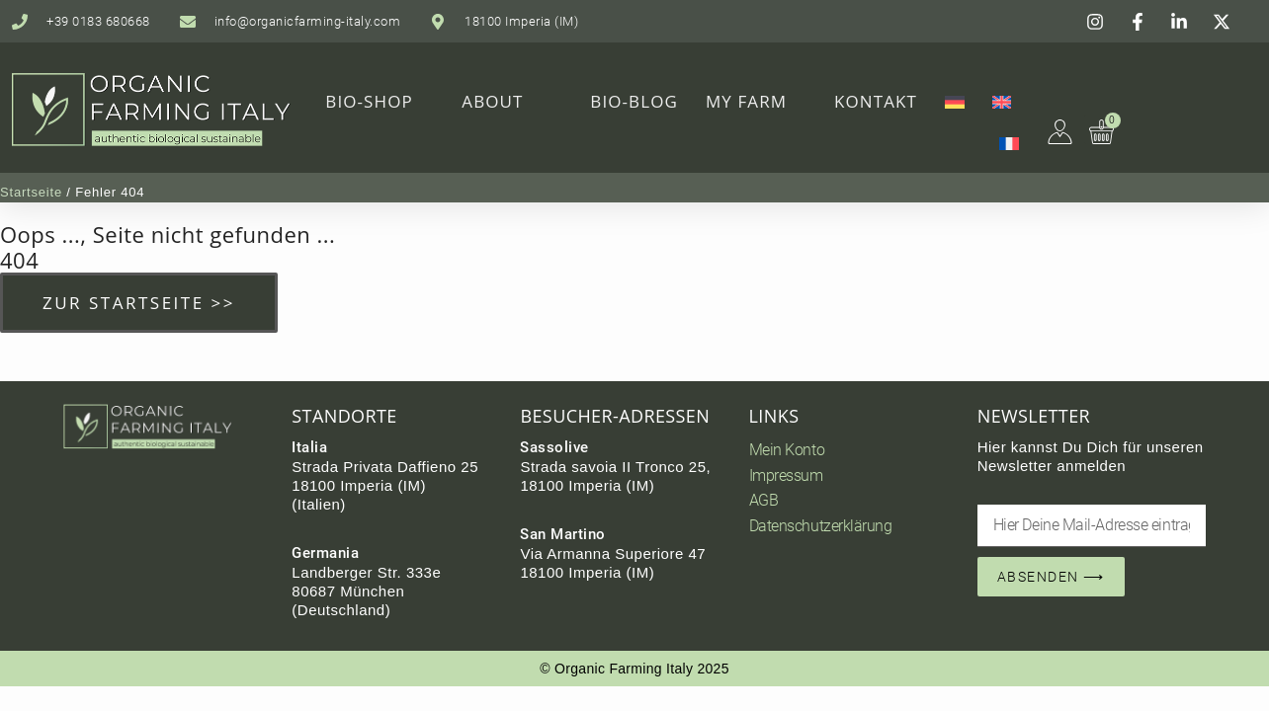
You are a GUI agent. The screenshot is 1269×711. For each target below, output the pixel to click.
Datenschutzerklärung (820, 525)
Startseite (31, 192)
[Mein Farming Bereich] (1060, 130)
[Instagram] (1098, 22)
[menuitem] (955, 101)
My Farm (746, 101)
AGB (764, 500)
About (492, 101)
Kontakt (875, 101)
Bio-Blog (634, 101)
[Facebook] (1140, 22)
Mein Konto (787, 449)
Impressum (786, 475)
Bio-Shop (369, 101)
